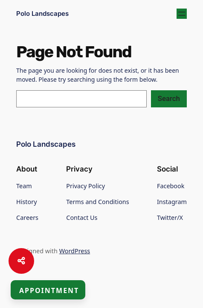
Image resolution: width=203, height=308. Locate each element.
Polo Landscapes (42, 14)
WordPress (74, 251)
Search (169, 98)
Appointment (49, 290)
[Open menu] (182, 14)
